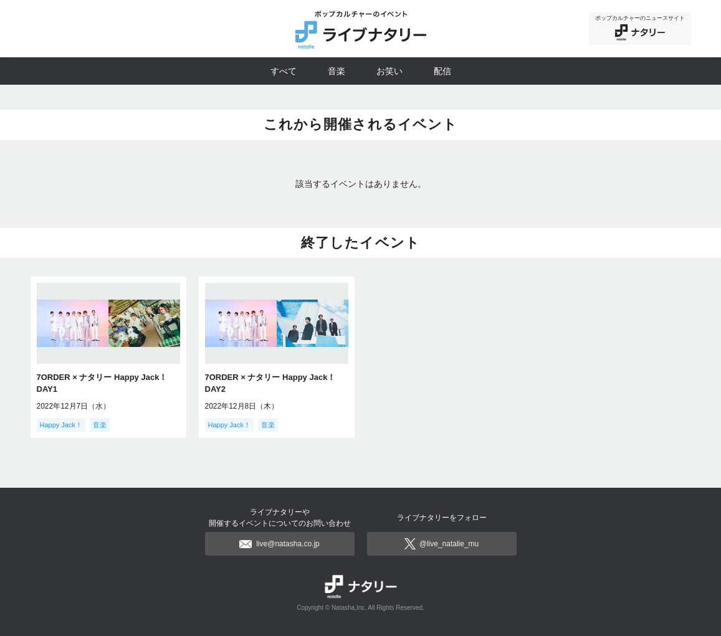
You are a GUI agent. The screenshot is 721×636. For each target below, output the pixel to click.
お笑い (389, 71)
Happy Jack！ (61, 425)
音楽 (336, 71)
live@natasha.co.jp (279, 543)
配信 (442, 71)
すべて (283, 71)
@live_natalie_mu (441, 543)
